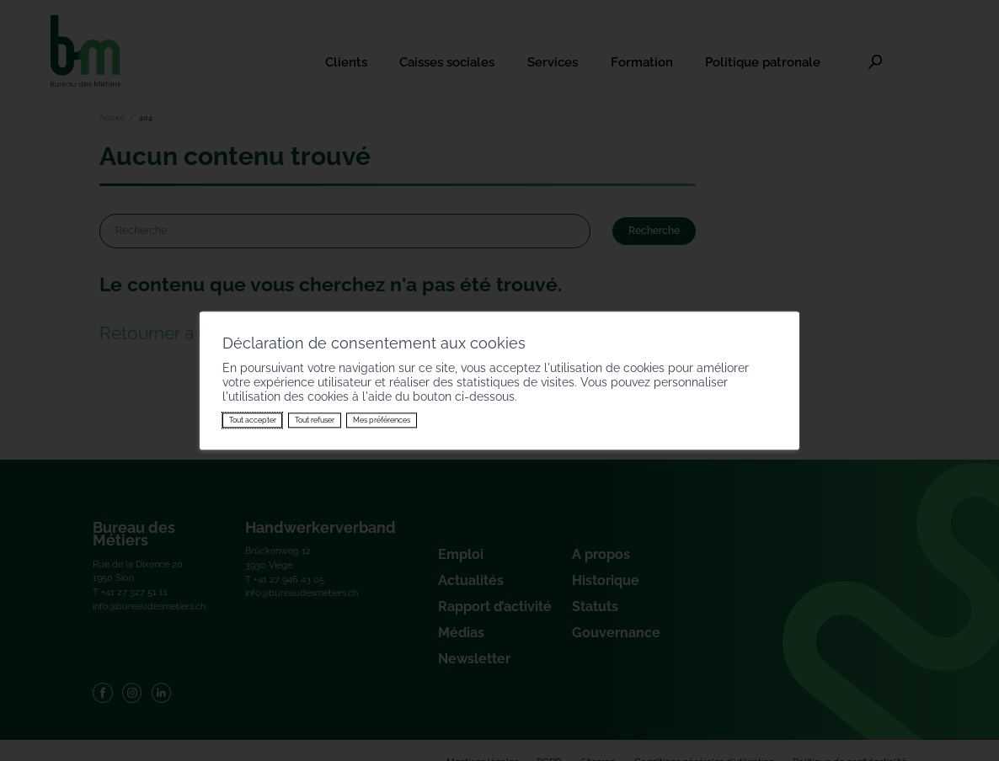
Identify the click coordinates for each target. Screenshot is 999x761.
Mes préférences (381, 420)
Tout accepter (252, 420)
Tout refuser (314, 420)
